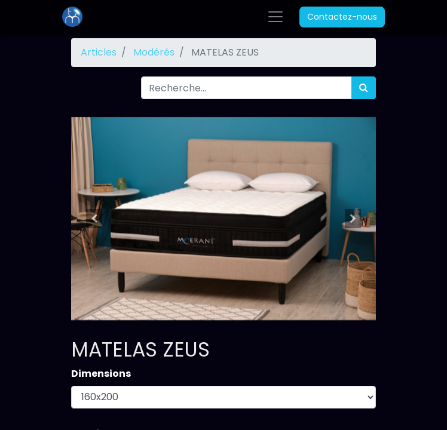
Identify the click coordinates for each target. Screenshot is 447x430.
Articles (99, 52)
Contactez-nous (342, 17)
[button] (94, 218)
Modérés (153, 52)
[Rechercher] (363, 87)
